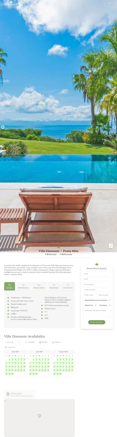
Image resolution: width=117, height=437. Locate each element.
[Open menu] (109, 3)
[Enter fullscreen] (111, 159)
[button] (114, 84)
